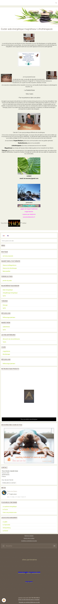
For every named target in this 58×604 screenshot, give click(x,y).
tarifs (4, 296)
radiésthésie (6, 326)
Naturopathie (6, 271)
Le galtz (5, 522)
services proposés (8, 256)
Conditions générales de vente (29, 540)
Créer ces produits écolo (10, 512)
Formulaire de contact (9, 483)
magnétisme (6, 351)
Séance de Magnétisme (9, 265)
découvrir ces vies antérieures (11, 339)
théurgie (5, 305)
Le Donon (5, 530)
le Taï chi (5, 509)
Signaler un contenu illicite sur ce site (29, 602)
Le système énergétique (10, 506)
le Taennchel (6, 524)
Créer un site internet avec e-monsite (28, 599)
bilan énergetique (8, 290)
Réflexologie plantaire (9, 317)
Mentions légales (29, 535)
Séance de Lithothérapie (10, 268)
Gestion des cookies (29, 538)
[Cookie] (4, 600)
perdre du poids (7, 280)
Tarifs (4, 342)
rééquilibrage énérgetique (10, 293)
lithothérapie (6, 354)
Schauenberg (6, 527)
